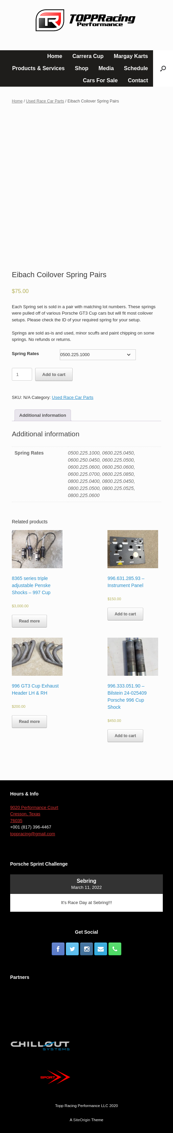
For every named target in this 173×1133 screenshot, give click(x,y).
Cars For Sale (100, 80)
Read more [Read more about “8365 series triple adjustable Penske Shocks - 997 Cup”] (29, 621)
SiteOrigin (81, 1120)
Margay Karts (131, 56)
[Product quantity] (22, 374)
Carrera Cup (87, 56)
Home (54, 56)
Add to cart (54, 374)
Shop (82, 68)
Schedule (136, 68)
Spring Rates (25, 353)
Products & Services (38, 68)
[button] (163, 68)
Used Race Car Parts (45, 101)
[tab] (43, 415)
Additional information (42, 415)
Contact (138, 80)
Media (106, 68)
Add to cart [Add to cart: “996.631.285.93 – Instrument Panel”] (125, 614)
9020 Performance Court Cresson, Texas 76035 (34, 814)
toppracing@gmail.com (32, 833)
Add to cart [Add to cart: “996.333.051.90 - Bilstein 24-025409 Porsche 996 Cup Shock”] (125, 735)
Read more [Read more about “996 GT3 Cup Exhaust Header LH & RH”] (29, 721)
